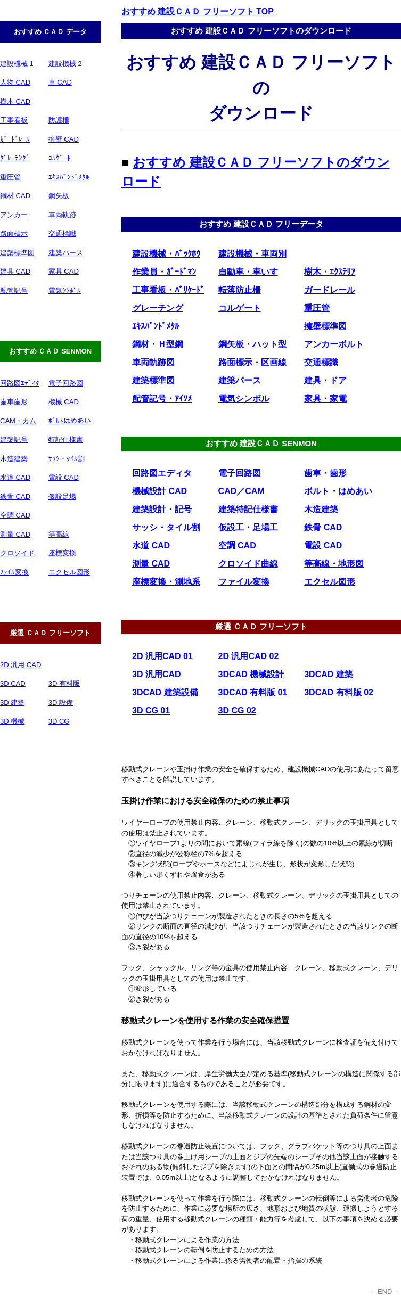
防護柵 (58, 120)
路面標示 (14, 233)
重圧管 (10, 177)
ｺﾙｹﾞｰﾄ (59, 158)
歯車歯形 (14, 402)
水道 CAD (15, 477)
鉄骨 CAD (15, 496)
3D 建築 (12, 703)
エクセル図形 (69, 572)
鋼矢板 (58, 196)
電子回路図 (65, 383)
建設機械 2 (65, 64)
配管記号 (14, 290)
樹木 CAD (15, 101)
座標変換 (62, 553)
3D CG (59, 721)
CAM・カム (18, 421)
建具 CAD (15, 271)
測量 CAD (15, 534)
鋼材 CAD (15, 196)
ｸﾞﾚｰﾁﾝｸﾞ (15, 158)
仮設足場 (62, 496)
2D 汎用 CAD (20, 665)
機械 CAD (63, 402)
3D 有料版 (64, 683)
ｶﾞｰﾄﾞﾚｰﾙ (15, 139)
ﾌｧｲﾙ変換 (14, 572)
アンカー (14, 215)
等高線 (58, 534)
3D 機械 (12, 721)
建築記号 (14, 440)
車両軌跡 (62, 215)
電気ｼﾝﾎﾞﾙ (64, 290)
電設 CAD (63, 477)
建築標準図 (17, 253)
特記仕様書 (65, 440)
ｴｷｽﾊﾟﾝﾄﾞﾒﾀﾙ (68, 177)
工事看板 (14, 120)
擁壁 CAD (63, 139)
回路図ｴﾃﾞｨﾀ (19, 383)
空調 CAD (15, 515)
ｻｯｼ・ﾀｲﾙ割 (66, 459)
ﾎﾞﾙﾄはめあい (69, 421)
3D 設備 (60, 703)
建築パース (65, 253)
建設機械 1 (17, 64)
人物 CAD (15, 82)
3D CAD (13, 683)
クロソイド (17, 553)
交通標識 (62, 233)
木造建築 (14, 459)
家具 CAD (63, 271)
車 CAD (60, 82)
